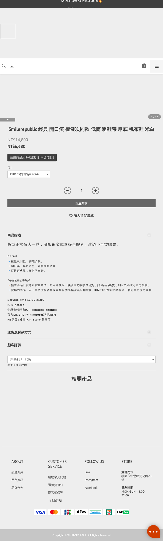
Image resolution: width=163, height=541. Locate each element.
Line (87, 472)
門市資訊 (17, 480)
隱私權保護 (55, 492)
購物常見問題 (57, 477)
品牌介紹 (17, 472)
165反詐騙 (55, 500)
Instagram (91, 480)
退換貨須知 (55, 485)
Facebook (91, 487)
